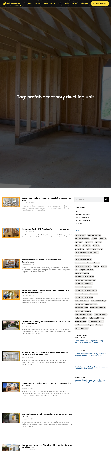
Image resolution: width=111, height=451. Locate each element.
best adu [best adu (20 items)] (96, 266)
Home (30, 4)
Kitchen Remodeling (83, 220)
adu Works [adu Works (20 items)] (96, 245)
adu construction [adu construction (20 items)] (80, 235)
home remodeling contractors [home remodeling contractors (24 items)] (84, 297)
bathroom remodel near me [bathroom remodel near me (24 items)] (83, 259)
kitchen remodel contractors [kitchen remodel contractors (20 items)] (83, 314)
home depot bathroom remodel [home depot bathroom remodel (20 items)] (84, 276)
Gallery (74, 4)
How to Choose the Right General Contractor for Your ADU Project (47, 415)
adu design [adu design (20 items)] (102, 238)
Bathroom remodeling (83, 214)
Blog (67, 4)
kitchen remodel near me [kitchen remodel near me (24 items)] (96, 318)
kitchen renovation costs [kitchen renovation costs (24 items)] (96, 321)
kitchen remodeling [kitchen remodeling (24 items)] (81, 318)
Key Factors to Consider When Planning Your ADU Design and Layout (46, 384)
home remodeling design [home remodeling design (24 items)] (98, 301)
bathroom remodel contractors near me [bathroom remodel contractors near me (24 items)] (86, 252)
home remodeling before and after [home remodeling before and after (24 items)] (85, 280)
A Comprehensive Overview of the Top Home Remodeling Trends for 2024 (90, 381)
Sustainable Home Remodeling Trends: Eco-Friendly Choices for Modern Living (92, 355)
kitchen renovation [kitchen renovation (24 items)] (80, 321)
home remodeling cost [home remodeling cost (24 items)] (81, 301)
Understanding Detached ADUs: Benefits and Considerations (41, 261)
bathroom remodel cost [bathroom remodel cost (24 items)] (82, 256)
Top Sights (79, 223)
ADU (77, 211)
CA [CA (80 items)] (76, 270)
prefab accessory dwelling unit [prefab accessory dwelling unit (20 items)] (84, 325)
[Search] (106, 199)
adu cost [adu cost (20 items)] (94, 238)
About (60, 4)
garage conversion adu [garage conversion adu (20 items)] (82, 273)
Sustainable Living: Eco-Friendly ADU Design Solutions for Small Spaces (47, 446)
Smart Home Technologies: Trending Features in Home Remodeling (89, 342)
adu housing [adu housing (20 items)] (78, 242)
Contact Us (84, 4)
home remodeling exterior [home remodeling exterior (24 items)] (98, 307)
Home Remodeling (82, 217)
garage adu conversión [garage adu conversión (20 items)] (86, 270)
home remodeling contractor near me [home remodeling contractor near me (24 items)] (86, 294)
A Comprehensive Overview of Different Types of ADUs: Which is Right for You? (45, 291)
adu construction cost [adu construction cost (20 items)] (94, 235)
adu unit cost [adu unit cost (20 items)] (86, 245)
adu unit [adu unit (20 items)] (77, 245)
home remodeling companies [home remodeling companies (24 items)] (83, 283)
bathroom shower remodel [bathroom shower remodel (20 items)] (83, 266)
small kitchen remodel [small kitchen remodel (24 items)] (81, 328)
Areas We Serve (49, 4)
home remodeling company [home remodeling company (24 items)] (83, 287)
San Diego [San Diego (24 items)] (99, 325)
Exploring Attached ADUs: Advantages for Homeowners (46, 229)
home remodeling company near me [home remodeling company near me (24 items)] (86, 290)
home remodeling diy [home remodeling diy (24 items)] (81, 307)
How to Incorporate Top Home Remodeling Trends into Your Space (91, 368)
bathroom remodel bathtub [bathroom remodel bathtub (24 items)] (94, 249)
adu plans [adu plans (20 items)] (98, 242)
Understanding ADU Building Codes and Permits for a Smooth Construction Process (45, 353)
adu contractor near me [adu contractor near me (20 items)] (82, 238)
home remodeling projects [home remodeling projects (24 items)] (83, 311)
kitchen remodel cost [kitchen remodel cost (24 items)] (101, 314)
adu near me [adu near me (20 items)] (89, 242)
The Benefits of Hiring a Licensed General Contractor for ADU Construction (46, 322)
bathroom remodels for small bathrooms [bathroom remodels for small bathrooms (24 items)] (87, 263)
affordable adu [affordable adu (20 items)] (79, 249)
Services (38, 4)
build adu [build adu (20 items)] (104, 266)
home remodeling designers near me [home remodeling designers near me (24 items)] (86, 304)
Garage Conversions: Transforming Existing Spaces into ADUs (46, 199)
